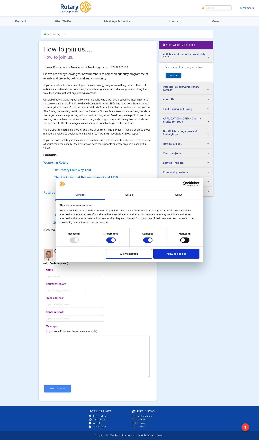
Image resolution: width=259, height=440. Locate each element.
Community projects (175, 172)
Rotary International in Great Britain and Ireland (138, 435)
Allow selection (129, 253)
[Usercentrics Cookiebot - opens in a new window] (185, 183)
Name (49, 269)
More (215, 21)
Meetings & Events (117, 21)
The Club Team (98, 419)
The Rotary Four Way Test (72, 170)
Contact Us (96, 423)
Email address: (55, 298)
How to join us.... (173, 143)
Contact (20, 21)
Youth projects (172, 153)
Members (247, 7)
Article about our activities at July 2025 (184, 56)
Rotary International (142, 416)
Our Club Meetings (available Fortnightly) (180, 132)
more (173, 75)
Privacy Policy (97, 426)
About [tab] (178, 194)
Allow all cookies (176, 253)
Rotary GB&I (138, 419)
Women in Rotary (55, 162)
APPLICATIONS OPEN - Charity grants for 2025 (182, 120)
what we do (62, 21)
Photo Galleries (98, 416)
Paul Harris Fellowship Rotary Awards (181, 88)
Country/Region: (56, 284)
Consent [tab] (80, 194)
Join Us (173, 21)
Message (51, 326)
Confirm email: (55, 312)
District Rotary (139, 423)
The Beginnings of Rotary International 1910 (86, 177)
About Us (168, 99)
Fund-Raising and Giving (177, 109)
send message (57, 388)
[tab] (186, 56)
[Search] (218, 7)
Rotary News (138, 426)
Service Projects (173, 162)
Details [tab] (129, 194)
